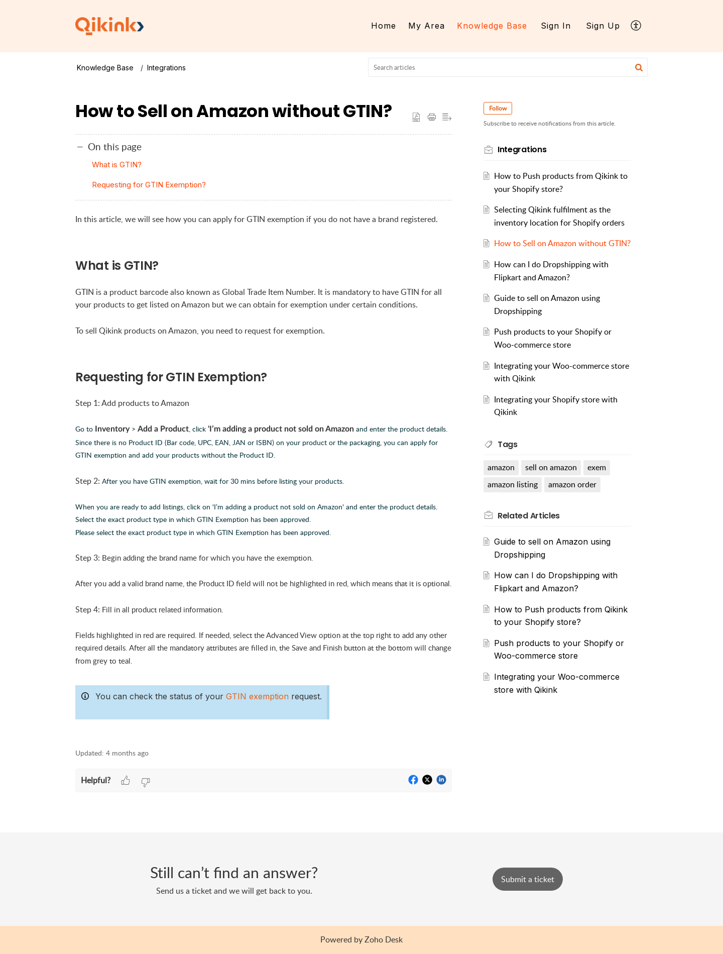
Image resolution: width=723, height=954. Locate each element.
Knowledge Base (492, 26)
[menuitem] (384, 26)
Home (383, 26)
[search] (508, 67)
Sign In (556, 26)
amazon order (573, 497)
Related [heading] (529, 528)
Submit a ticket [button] (527, 879)
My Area (426, 26)
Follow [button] (498, 108)
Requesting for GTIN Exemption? (149, 184)
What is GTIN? (117, 164)
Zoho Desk (384, 939)
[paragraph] (263, 475)
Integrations (166, 67)
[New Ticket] (528, 879)
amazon (501, 480)
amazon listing (513, 497)
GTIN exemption (257, 696)
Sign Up (603, 26)
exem (597, 480)
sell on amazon (551, 480)
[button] (636, 26)
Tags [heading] (508, 457)
